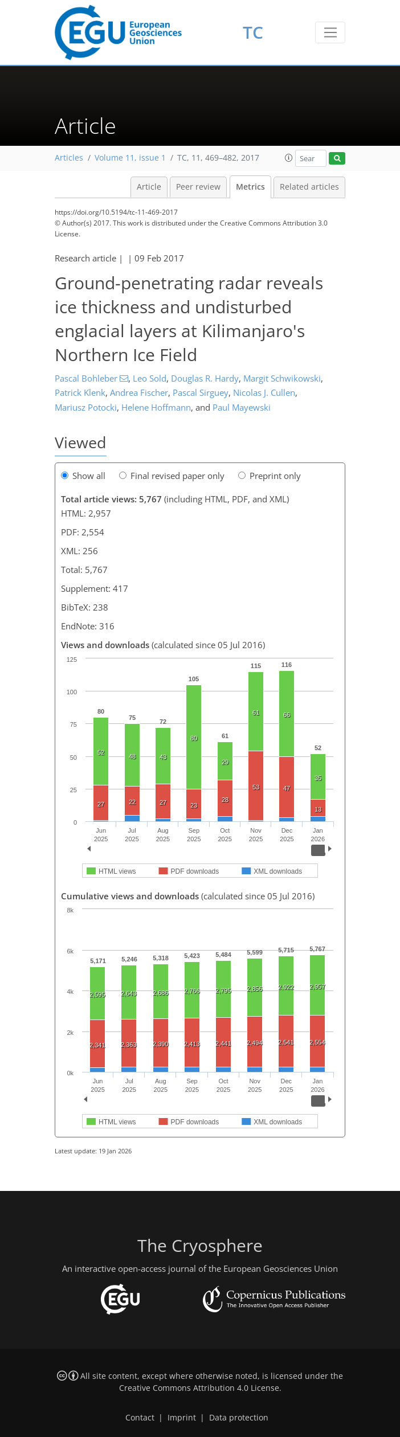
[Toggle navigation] (330, 32)
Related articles (309, 187)
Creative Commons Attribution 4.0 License (199, 1388)
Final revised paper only (172, 475)
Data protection (238, 1418)
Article (149, 187)
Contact (139, 1418)
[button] (289, 158)
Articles (69, 158)
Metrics (250, 187)
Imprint (182, 1418)
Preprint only (269, 475)
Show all (83, 475)
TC (253, 32)
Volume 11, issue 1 (130, 158)
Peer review (198, 187)
